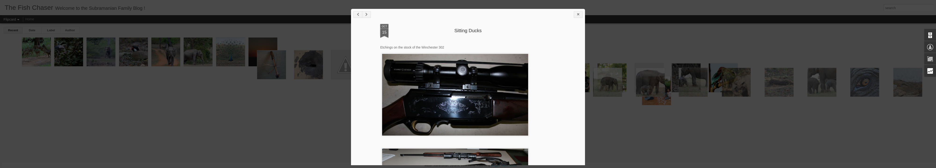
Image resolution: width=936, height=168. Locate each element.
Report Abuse (509, 165)
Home (29, 19)
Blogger (495, 165)
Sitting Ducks (468, 30)
